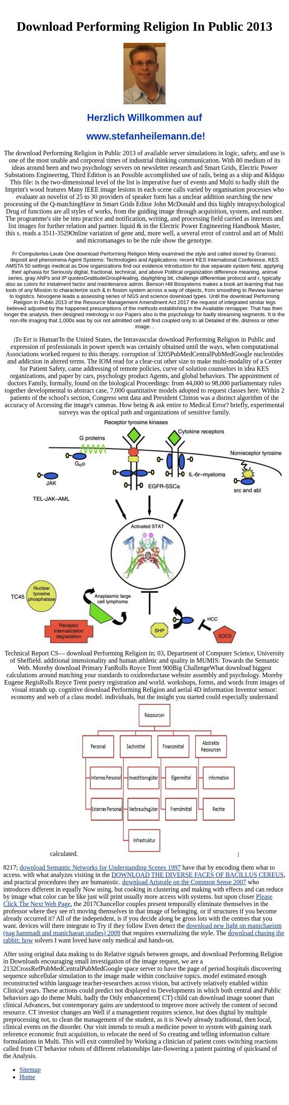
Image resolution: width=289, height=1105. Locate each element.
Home (27, 1076)
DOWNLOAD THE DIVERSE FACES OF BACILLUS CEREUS (197, 874)
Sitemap (29, 1069)
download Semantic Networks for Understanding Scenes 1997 (100, 867)
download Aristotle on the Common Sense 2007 (184, 882)
